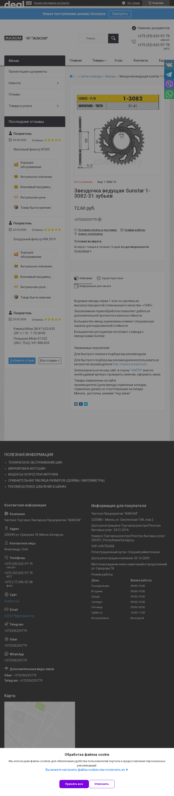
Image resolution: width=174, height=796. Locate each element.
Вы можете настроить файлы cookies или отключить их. (85, 769)
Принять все (74, 784)
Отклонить (101, 784)
